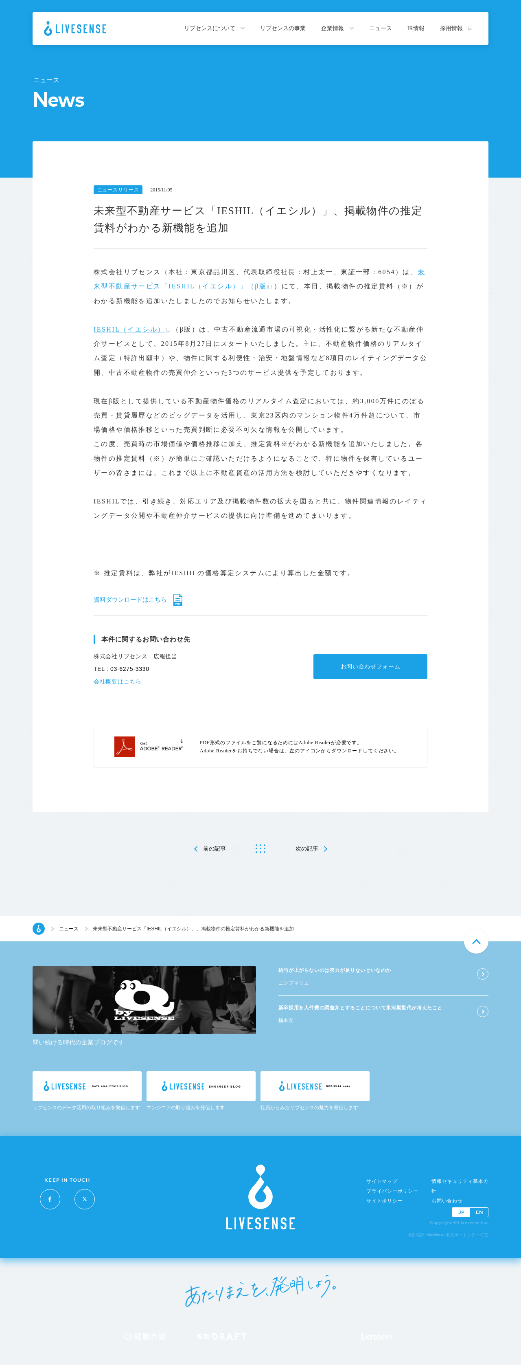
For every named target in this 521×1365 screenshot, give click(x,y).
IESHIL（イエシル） (129, 329)
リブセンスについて (214, 28)
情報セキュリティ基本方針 (459, 1186)
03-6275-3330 (129, 669)
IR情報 (416, 28)
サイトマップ (382, 1181)
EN (479, 1212)
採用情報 (456, 28)
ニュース (380, 28)
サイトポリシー (384, 1201)
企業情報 (337, 28)
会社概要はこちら (118, 681)
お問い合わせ (447, 1201)
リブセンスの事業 (283, 28)
